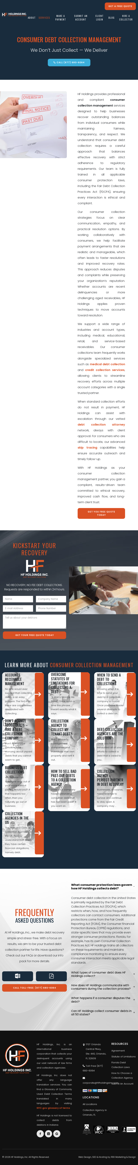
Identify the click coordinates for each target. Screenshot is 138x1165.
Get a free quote (120, 6)
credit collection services (105, 370)
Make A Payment (60, 18)
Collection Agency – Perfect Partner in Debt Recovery (110, 778)
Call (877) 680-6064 (69, 62)
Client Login (99, 18)
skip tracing (87, 448)
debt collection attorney (101, 425)
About (32, 18)
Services (44, 18)
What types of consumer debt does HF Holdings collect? (98, 974)
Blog (112, 18)
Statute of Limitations (123, 1056)
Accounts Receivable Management (14, 679)
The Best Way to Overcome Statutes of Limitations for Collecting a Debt (63, 680)
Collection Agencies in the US (17, 818)
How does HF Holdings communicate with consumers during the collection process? (101, 987)
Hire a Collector (126, 18)
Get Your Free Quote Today (34, 635)
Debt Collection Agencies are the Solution (110, 734)
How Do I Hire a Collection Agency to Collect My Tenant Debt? (62, 725)
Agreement (118, 1050)
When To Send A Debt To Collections (109, 679)
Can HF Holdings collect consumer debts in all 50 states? (101, 1012)
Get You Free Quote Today (101, 513)
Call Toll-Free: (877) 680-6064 (34, 987)
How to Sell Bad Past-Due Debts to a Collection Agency (63, 778)
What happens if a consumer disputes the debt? (100, 999)
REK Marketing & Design (123, 1157)
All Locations (90, 1104)
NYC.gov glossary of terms (53, 1108)
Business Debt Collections (16, 770)
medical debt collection (107, 364)
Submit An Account (81, 18)
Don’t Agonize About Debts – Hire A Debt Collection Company (16, 729)
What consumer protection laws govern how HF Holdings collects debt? (101, 886)
